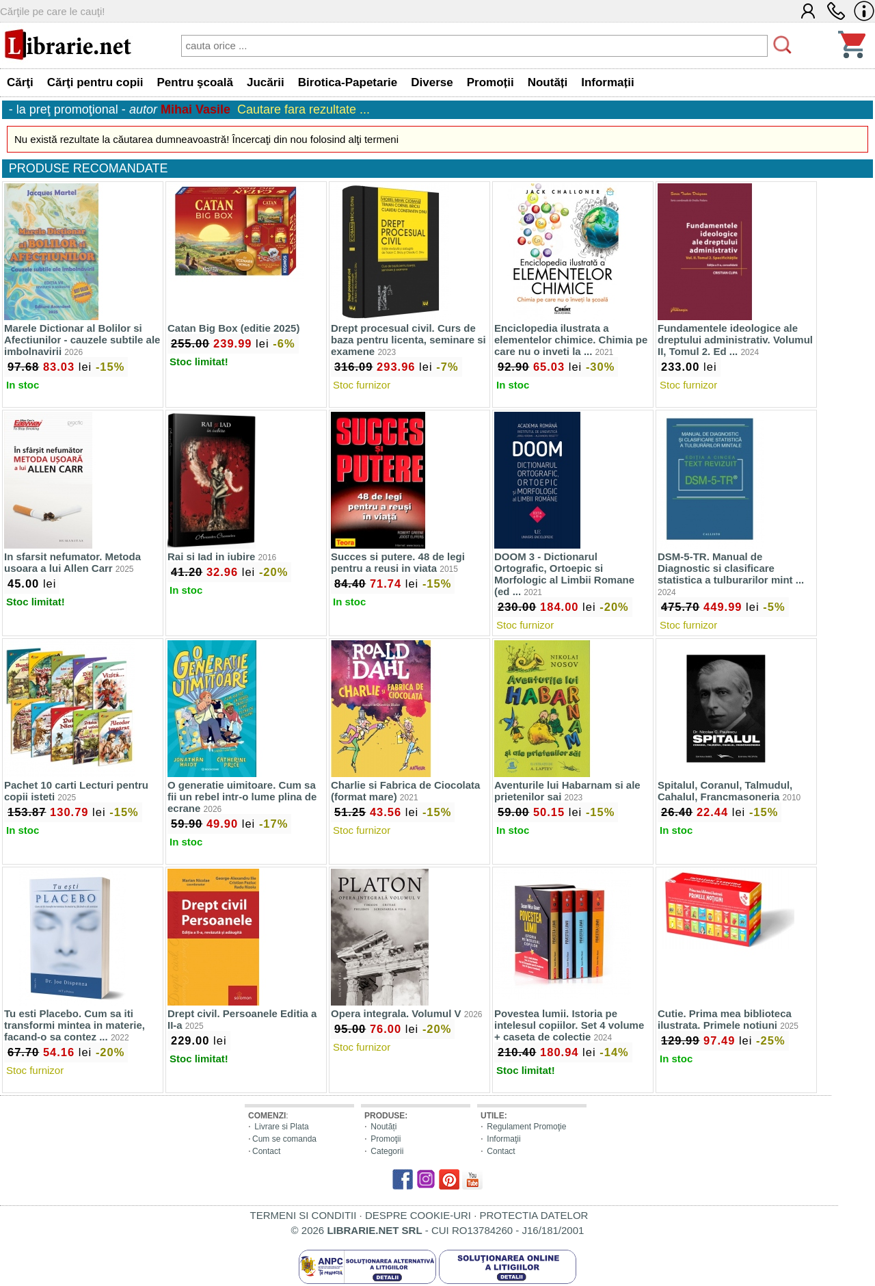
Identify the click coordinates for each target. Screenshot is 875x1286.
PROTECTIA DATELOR (533, 1215)
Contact (266, 1151)
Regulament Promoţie (526, 1126)
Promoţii (386, 1139)
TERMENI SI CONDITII (303, 1215)
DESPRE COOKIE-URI (418, 1215)
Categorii (387, 1151)
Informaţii (503, 1139)
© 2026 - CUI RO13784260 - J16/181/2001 (437, 1230)
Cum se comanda (284, 1139)
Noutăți (383, 1126)
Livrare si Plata (281, 1126)
